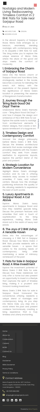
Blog (4, 356)
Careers (6, 343)
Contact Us (7, 351)
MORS (5, 347)
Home (5, 331)
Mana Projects (32, 409)
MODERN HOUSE (11, 34)
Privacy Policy (8, 369)
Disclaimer (7, 360)
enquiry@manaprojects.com (17, 395)
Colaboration (8, 339)
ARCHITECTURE (10, 31)
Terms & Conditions (10, 373)
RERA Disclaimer (9, 365)
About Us (6, 335)
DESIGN (23, 31)
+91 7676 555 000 (12, 391)
